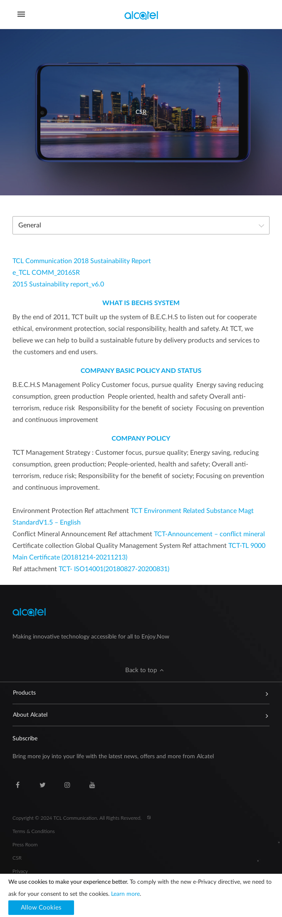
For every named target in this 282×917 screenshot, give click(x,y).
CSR (17, 858)
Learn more (125, 894)
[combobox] (141, 225)
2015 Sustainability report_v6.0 (58, 284)
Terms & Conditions (33, 831)
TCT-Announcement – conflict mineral (209, 534)
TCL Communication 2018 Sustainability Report (81, 261)
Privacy (20, 871)
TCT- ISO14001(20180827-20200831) (114, 569)
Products (137, 692)
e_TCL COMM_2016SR (46, 272)
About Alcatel (137, 714)
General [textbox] (29, 225)
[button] (141, 670)
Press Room (24, 844)
